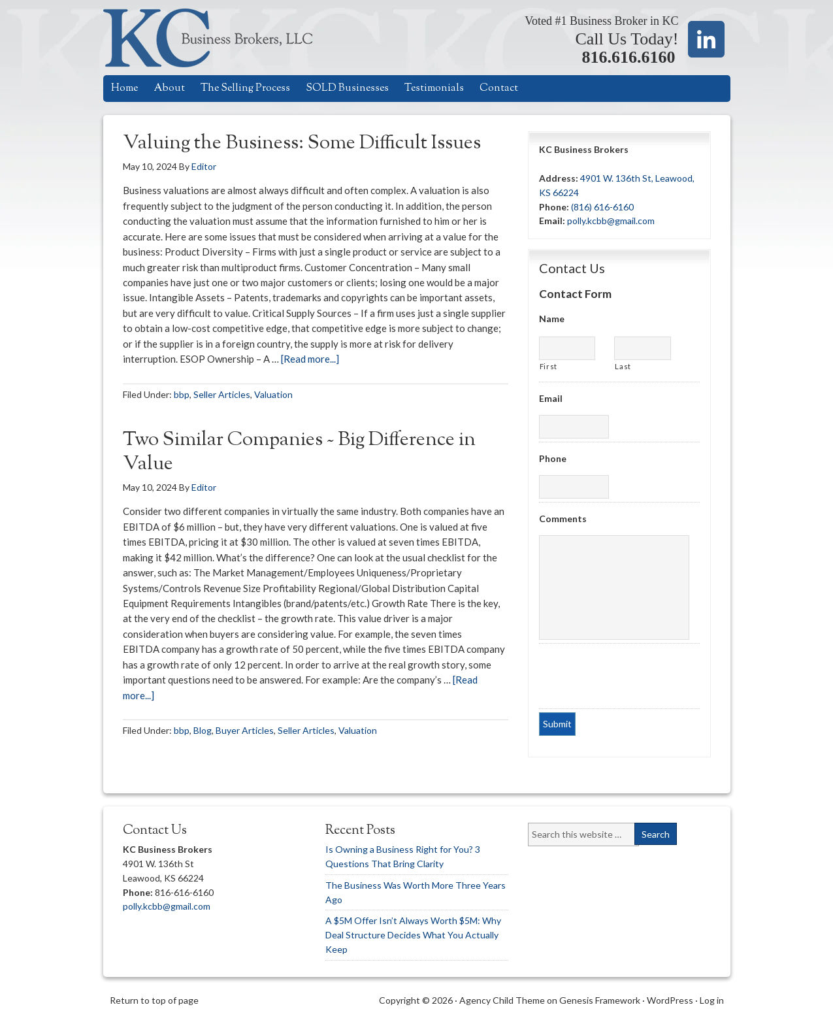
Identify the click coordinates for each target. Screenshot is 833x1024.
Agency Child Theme (502, 1000)
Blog (202, 730)
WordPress (670, 1000)
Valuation (273, 394)
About (169, 88)
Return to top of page (154, 1000)
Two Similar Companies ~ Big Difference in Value (299, 452)
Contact (499, 88)
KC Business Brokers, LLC (222, 37)
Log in (712, 1000)
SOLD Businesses (347, 88)
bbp (181, 394)
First (548, 366)
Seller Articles (221, 394)
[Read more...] (310, 359)
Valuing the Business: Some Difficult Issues (302, 143)
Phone (552, 458)
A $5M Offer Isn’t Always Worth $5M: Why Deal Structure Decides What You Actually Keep (413, 935)
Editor (203, 166)
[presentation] (618, 674)
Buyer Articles (245, 730)
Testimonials (434, 88)
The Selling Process (245, 88)
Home (124, 88)
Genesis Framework (599, 1000)
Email (551, 398)
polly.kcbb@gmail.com (611, 220)
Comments (563, 518)
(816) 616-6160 (602, 206)
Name (551, 318)
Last (623, 366)
